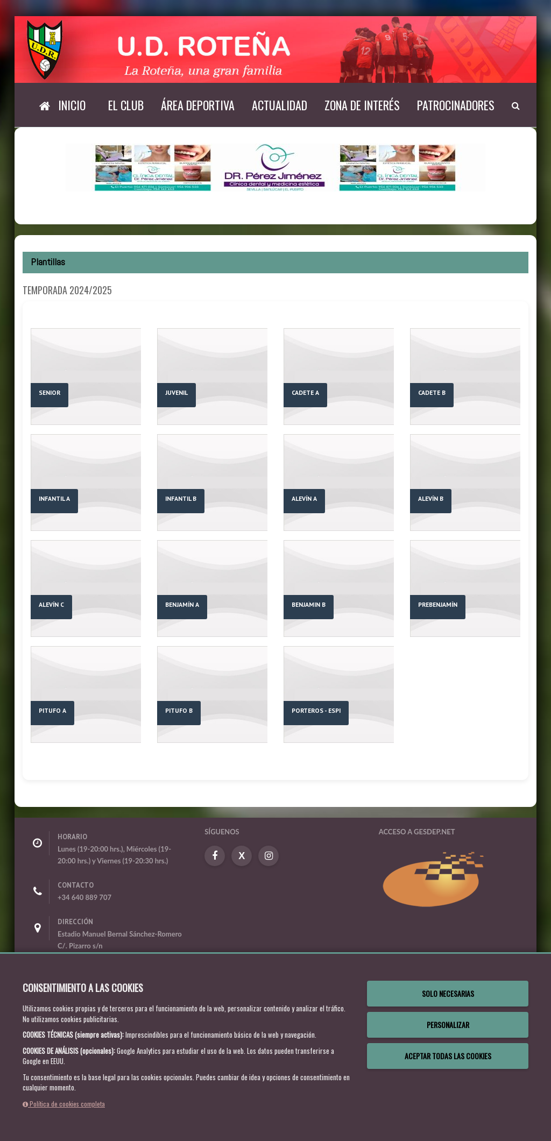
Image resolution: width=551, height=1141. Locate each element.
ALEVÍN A (304, 498)
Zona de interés (362, 105)
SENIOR (49, 392)
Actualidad (279, 105)
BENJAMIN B (309, 604)
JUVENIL (176, 392)
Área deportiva (198, 105)
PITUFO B (179, 710)
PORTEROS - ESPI (316, 710)
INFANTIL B (180, 498)
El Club (126, 105)
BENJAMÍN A (182, 604)
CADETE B (432, 392)
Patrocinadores (456, 105)
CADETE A (305, 392)
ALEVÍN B (430, 498)
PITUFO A (52, 710)
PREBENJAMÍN (437, 604)
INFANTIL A (54, 498)
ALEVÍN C (51, 604)
